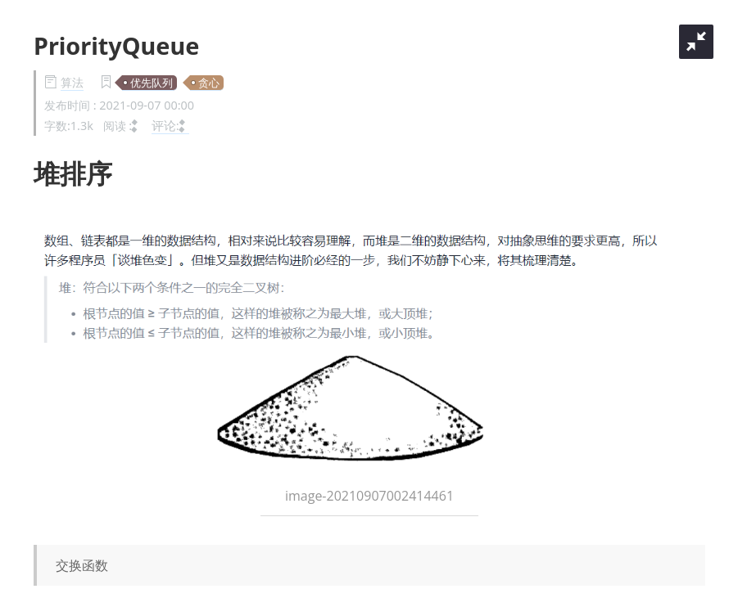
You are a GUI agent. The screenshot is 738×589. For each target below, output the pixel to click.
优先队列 (151, 82)
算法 (72, 82)
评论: (170, 125)
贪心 (209, 82)
